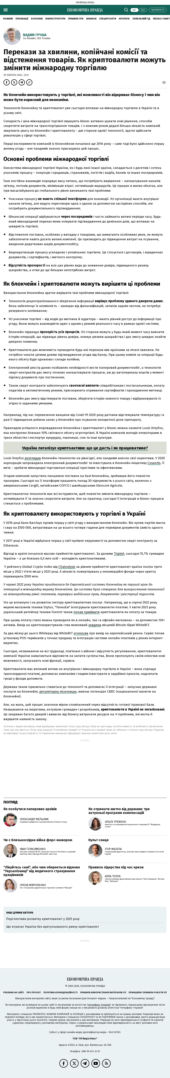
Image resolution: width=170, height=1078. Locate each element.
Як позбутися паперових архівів (30, 809)
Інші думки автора (19, 912)
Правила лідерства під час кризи (116, 867)
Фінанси (91, 18)
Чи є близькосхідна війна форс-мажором (37, 840)
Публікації (22, 18)
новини (8, 18)
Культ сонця (98, 840)
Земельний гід (141, 18)
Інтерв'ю (124, 18)
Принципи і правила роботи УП (148, 992)
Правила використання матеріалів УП (103, 992)
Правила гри (75, 18)
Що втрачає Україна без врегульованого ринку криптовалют (52, 927)
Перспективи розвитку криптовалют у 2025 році (42, 919)
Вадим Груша (35, 35)
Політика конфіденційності (60, 992)
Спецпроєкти (107, 18)
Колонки (37, 18)
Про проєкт (34, 992)
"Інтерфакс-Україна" (99, 1004)
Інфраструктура (55, 18)
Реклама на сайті (13, 992)
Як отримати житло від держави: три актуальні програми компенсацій (119, 811)
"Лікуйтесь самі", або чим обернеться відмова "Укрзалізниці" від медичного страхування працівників (41, 871)
